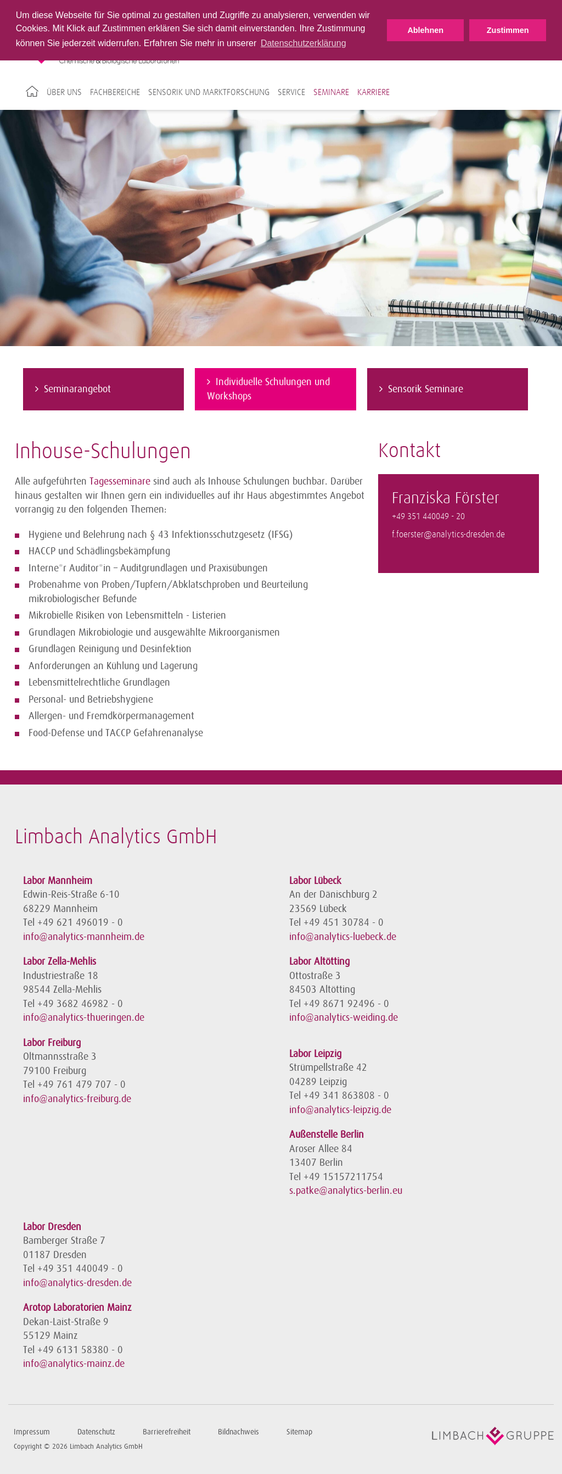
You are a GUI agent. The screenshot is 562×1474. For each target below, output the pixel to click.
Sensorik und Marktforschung (208, 92)
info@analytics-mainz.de (74, 1363)
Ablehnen (425, 30)
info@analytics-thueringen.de (83, 1017)
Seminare (331, 92)
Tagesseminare (119, 481)
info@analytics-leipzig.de (340, 1109)
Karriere (373, 92)
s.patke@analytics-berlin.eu (345, 1190)
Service (291, 92)
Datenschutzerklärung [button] (303, 43)
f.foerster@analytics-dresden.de (448, 534)
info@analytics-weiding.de (343, 1017)
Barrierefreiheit (166, 1432)
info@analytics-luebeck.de (342, 936)
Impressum (32, 1432)
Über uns (64, 92)
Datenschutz (96, 1432)
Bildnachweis (238, 1432)
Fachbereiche (115, 92)
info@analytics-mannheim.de (83, 936)
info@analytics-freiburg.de (77, 1098)
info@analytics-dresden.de (77, 1282)
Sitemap (299, 1432)
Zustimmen (508, 30)
